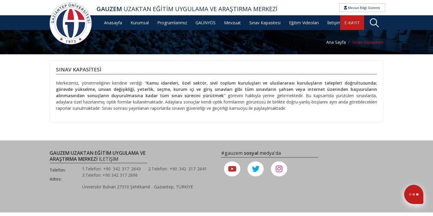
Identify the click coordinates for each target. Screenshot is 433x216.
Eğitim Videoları (304, 23)
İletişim (334, 23)
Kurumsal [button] (140, 23)
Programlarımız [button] (172, 23)
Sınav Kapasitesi (265, 23)
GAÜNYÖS (205, 23)
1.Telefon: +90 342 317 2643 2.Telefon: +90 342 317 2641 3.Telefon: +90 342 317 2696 (147, 172)
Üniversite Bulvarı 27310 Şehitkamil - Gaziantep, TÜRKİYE (137, 187)
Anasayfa (113, 23)
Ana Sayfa (336, 42)
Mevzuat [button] (232, 23)
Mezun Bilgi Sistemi (362, 7)
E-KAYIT (352, 23)
